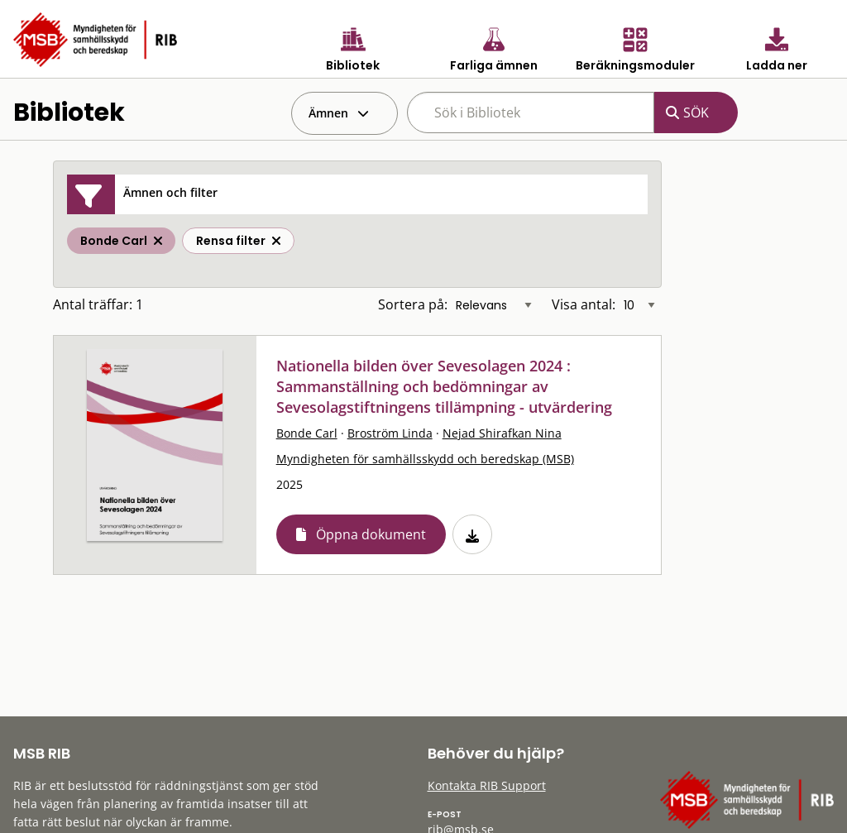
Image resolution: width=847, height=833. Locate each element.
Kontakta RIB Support (487, 785)
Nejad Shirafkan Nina (502, 433)
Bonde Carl (306, 433)
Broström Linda (390, 433)
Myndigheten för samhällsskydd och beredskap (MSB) (425, 459)
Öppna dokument (371, 534)
